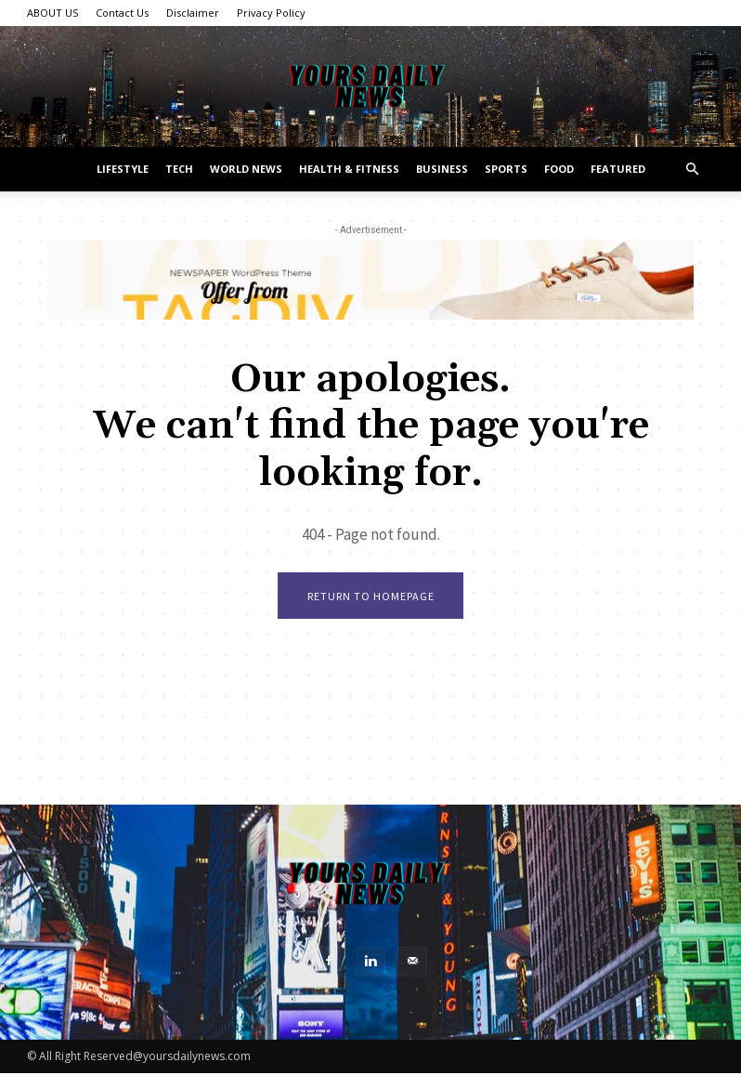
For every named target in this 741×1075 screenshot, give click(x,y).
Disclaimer (192, 13)
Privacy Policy (271, 13)
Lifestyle (123, 169)
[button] (692, 169)
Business (442, 169)
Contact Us (122, 13)
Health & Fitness (349, 169)
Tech (179, 169)
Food (559, 169)
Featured (618, 169)
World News (246, 169)
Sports (506, 169)
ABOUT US (52, 13)
